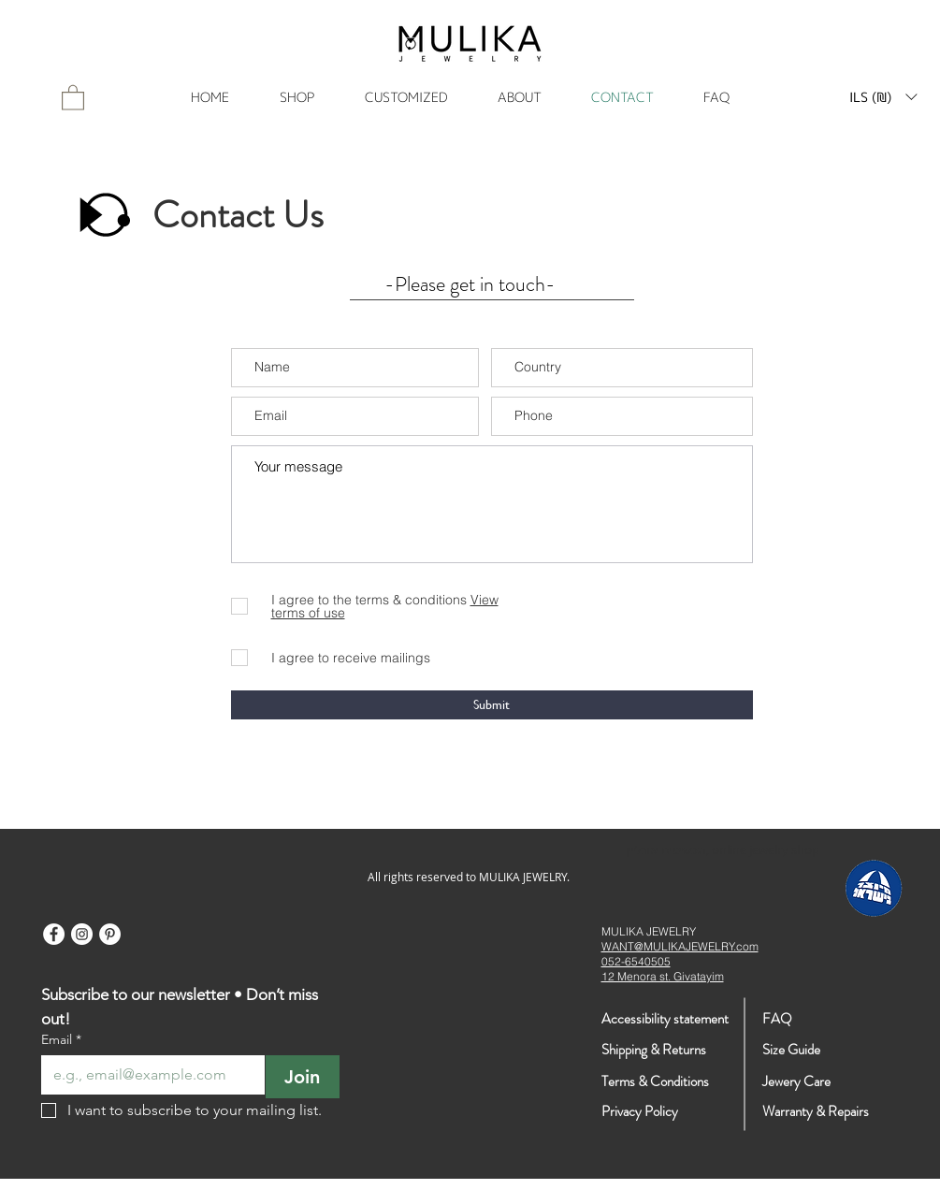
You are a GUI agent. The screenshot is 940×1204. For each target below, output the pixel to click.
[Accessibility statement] (665, 1019)
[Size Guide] (828, 1050)
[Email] (147, 1075)
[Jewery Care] (816, 1082)
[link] (73, 96)
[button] (883, 97)
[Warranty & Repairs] (816, 1112)
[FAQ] (804, 1019)
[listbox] (883, 97)
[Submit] (492, 704)
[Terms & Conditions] (687, 1081)
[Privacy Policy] (667, 1112)
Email (61, 1040)
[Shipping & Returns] (654, 1050)
